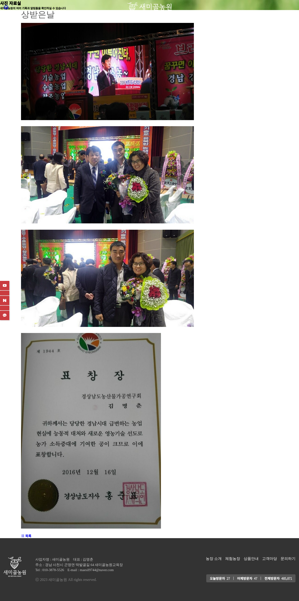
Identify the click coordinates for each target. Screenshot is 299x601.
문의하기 (288, 559)
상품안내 (251, 559)
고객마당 (269, 559)
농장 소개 (214, 559)
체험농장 (232, 559)
